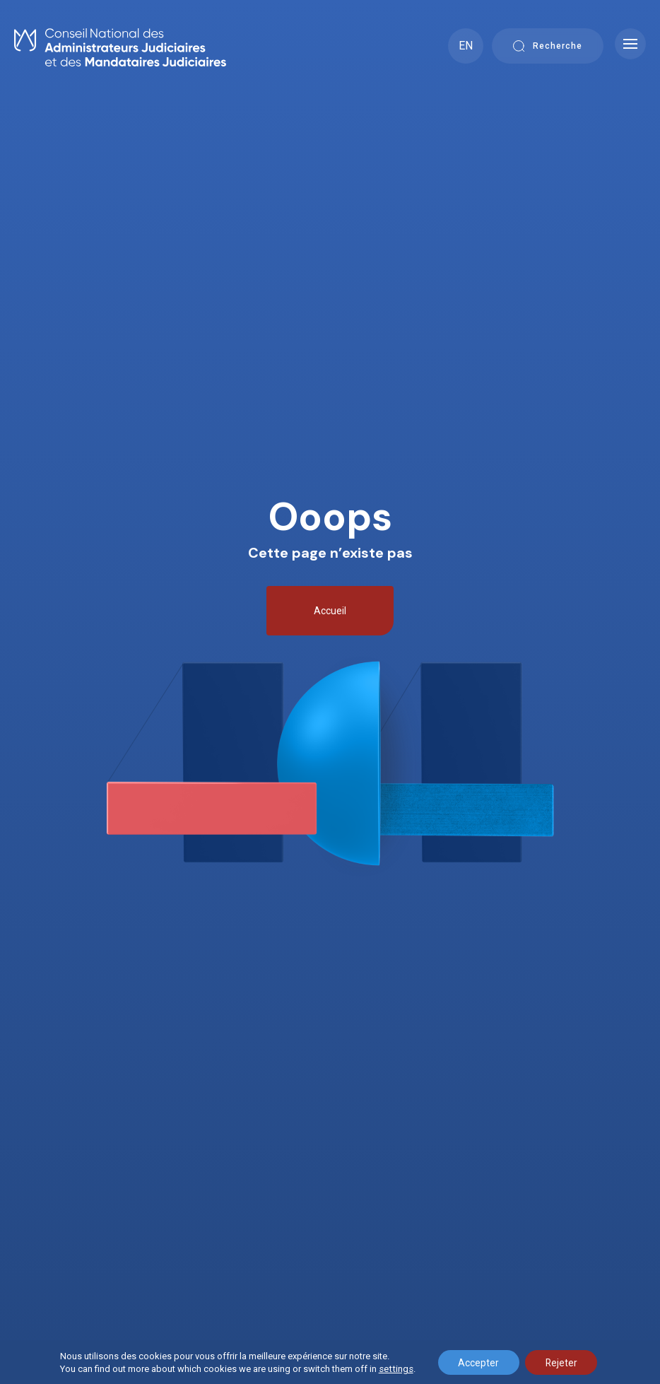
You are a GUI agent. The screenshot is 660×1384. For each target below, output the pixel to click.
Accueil (330, 610)
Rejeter (562, 1362)
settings (393, 1368)
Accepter (476, 1362)
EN (466, 45)
